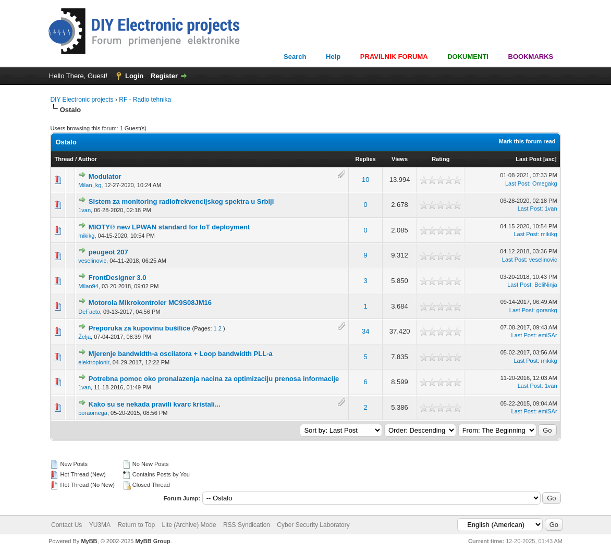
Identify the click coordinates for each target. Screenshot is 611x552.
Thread (64, 159)
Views (400, 159)
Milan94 (88, 286)
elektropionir (93, 362)
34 (365, 331)
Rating (440, 159)
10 (365, 179)
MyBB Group (152, 541)
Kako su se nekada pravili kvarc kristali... (155, 404)
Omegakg (544, 183)
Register (164, 76)
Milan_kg (89, 185)
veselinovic (92, 260)
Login (134, 76)
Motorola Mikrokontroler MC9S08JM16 (150, 302)
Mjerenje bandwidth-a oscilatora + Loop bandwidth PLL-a (181, 354)
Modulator (105, 176)
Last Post (529, 159)
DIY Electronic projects (81, 99)
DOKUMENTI (467, 56)
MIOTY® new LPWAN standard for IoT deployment (169, 227)
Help (333, 56)
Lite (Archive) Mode (189, 525)
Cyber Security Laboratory (313, 525)
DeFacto (89, 312)
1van (84, 210)
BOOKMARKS (531, 56)
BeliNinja (545, 284)
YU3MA (100, 525)
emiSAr (548, 335)
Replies (366, 159)
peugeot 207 (108, 252)
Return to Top (136, 525)
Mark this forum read (527, 141)
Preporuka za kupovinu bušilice (139, 328)
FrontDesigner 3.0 (117, 277)
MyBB (89, 541)
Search (295, 56)
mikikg (86, 235)
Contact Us (66, 525)
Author (87, 159)
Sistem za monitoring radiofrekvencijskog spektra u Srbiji (181, 201)
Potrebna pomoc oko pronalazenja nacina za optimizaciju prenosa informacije (214, 379)
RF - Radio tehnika (145, 99)
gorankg (546, 310)
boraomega (92, 413)
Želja (84, 337)
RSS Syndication (246, 525)
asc (550, 159)
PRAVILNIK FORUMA (394, 56)
